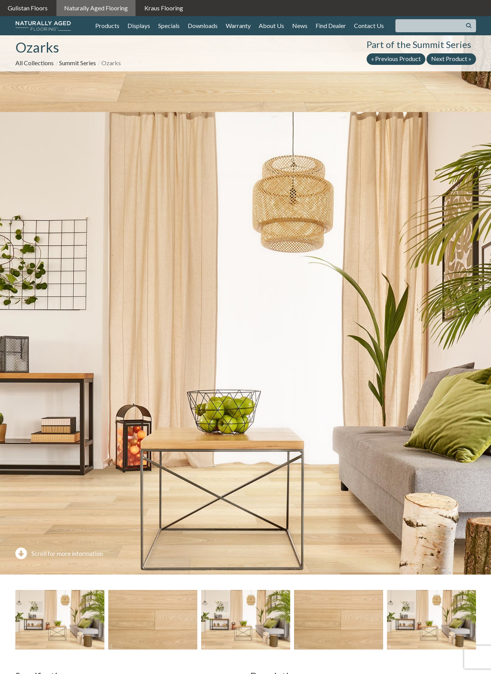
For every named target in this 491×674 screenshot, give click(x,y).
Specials (169, 25)
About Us (271, 25)
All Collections (34, 62)
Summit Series (77, 62)
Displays (138, 25)
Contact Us (369, 25)
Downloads (203, 25)
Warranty (238, 25)
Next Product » (451, 58)
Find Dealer (331, 25)
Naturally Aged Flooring (96, 8)
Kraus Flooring (163, 8)
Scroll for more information (59, 553)
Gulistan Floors (28, 8)
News (299, 25)
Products (107, 25)
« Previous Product (396, 58)
